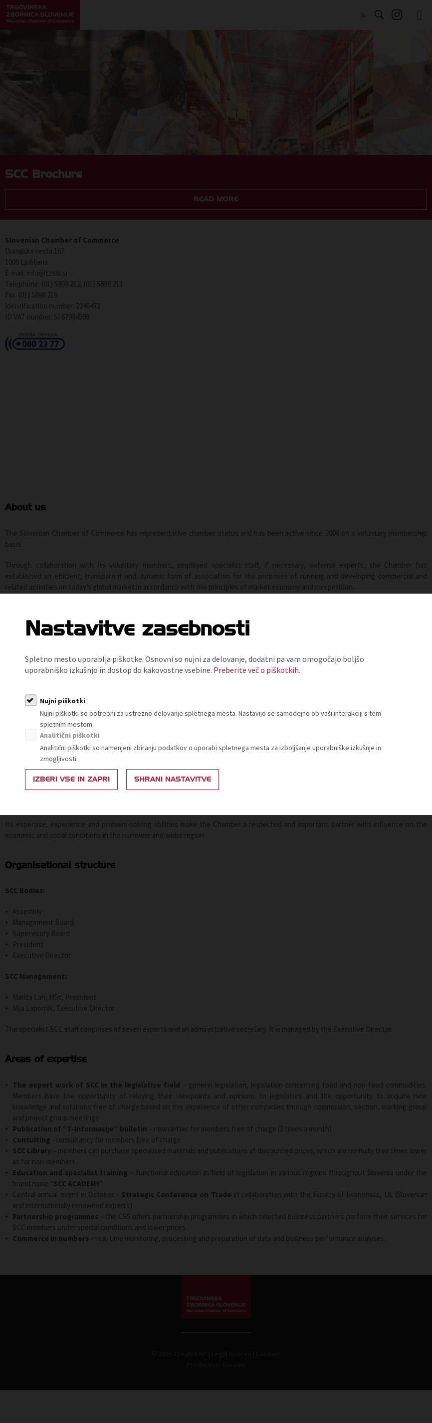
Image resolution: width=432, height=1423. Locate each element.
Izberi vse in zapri (71, 779)
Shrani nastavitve (172, 779)
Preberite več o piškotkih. (257, 670)
